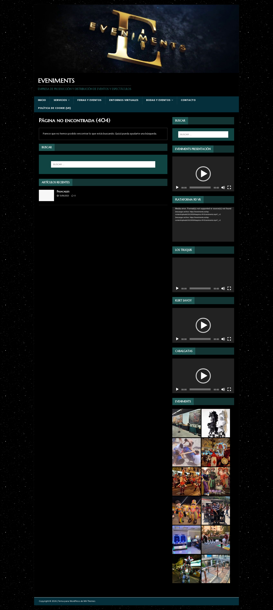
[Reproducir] (177, 187)
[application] (203, 173)
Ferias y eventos (89, 100)
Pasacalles (63, 191)
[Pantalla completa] (229, 187)
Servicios (60, 100)
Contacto (188, 100)
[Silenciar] (223, 187)
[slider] (200, 187)
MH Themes (89, 601)
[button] (203, 173)
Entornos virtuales (123, 100)
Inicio (42, 100)
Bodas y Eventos (158, 100)
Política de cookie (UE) (54, 108)
